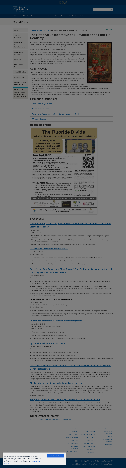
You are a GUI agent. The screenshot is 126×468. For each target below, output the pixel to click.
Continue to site (55, 456)
